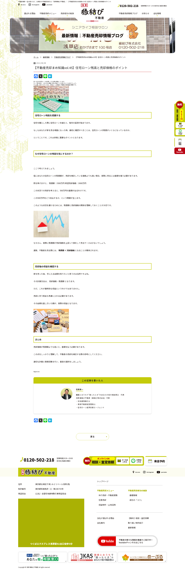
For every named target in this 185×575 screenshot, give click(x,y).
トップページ (102, 481)
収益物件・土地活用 (107, 504)
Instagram (35, 5)
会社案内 (101, 522)
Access (23, 5)
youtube (49, 5)
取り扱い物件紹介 (135, 522)
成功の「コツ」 (136, 500)
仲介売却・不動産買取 (108, 495)
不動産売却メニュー (48, 13)
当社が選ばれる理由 (105, 518)
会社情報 (157, 13)
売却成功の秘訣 (67, 13)
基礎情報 (133, 495)
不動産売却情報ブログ (128, 13)
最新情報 (46, 57)
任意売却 (102, 500)
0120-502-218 (129, 6)
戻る (92, 436)
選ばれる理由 (29, 13)
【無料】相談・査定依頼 (138, 518)
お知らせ (145, 13)
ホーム (36, 57)
